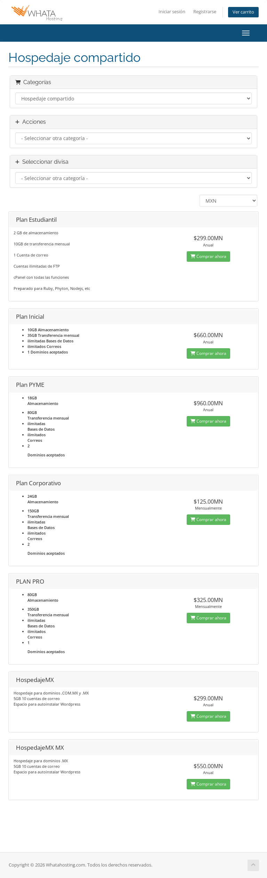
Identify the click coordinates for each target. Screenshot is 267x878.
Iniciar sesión (172, 12)
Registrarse (204, 12)
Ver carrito (243, 12)
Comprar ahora (208, 256)
